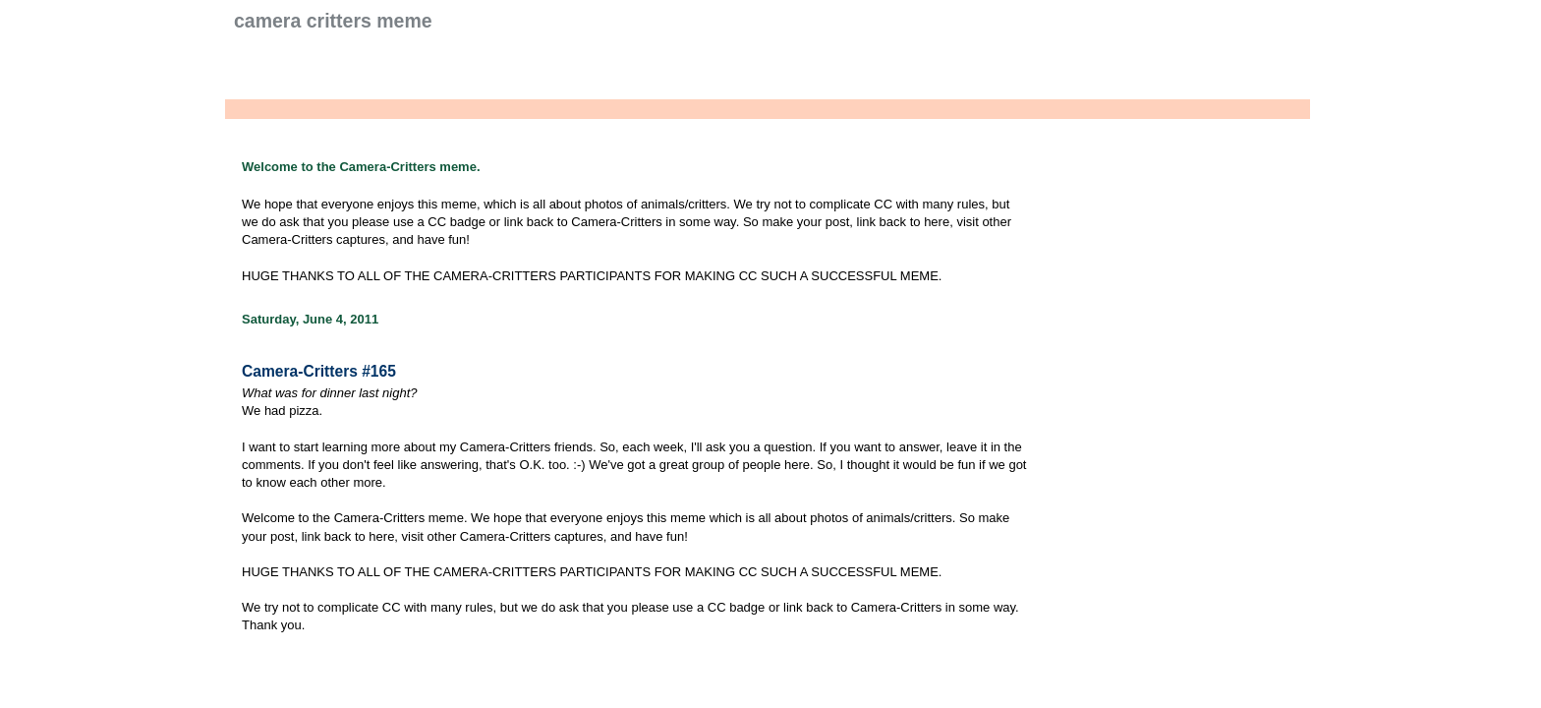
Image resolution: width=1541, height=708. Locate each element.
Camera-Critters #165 (319, 371)
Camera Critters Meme (333, 20)
